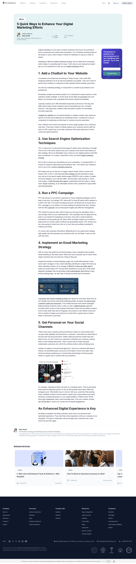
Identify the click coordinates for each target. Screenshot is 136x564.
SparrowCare (7, 516)
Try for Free (111, 73)
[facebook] (20, 542)
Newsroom (6, 519)
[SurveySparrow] (9, 3)
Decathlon (111, 513)
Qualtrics (58, 513)
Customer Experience (35, 513)
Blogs (83, 525)
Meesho (110, 519)
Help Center (85, 528)
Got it (108, 561)
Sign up (116, 3)
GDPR (34, 548)
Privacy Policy (19, 548)
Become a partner (87, 532)
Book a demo (127, 3)
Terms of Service (26, 548)
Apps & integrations (87, 513)
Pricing (63, 3)
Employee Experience (35, 522)
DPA (36, 548)
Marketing (32, 516)
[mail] (11, 542)
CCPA (38, 548)
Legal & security (86, 516)
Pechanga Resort (113, 522)
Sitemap (30, 548)
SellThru (110, 528)
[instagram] (17, 542)
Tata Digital (111, 516)
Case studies (86, 522)
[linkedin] (23, 542)
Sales (30, 519)
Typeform (58, 516)
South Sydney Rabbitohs (115, 525)
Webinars (85, 519)
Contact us (6, 522)
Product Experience (35, 525)
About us (5, 513)
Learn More (103, 561)
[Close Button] (114, 561)
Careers (5, 525)
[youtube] (27, 542)
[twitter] (14, 542)
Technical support (87, 535)
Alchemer (58, 519)
